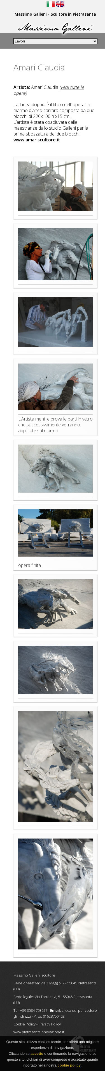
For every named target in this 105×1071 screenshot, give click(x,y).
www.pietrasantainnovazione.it (38, 1031)
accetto (37, 1054)
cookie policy (69, 1066)
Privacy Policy (49, 1024)
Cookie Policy (24, 1024)
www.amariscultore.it (36, 140)
